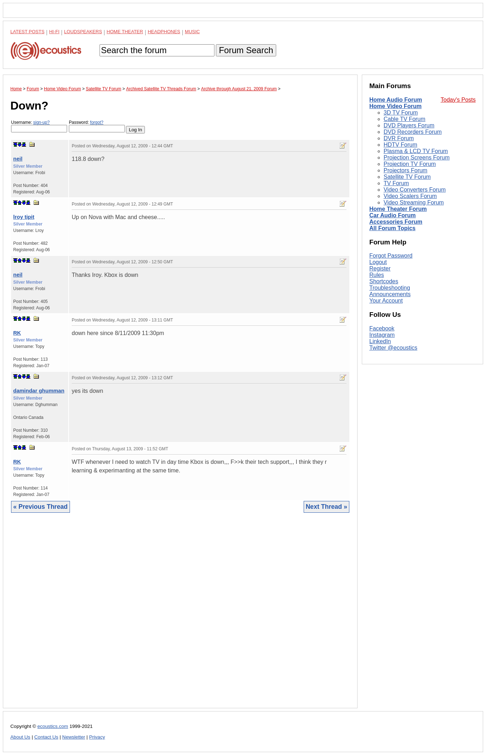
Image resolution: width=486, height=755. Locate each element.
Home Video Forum (395, 106)
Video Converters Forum (415, 190)
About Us (20, 737)
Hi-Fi (54, 31)
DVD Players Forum (409, 125)
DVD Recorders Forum (413, 132)
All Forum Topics (392, 228)
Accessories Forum (395, 222)
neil (17, 159)
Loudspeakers (83, 31)
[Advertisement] (180, 616)
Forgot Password (390, 256)
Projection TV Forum (410, 164)
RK (17, 333)
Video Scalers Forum (410, 196)
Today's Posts (458, 100)
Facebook (381, 328)
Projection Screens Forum (417, 157)
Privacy (97, 737)
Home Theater (125, 31)
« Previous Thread (40, 506)
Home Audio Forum (395, 100)
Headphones (164, 31)
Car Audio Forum (392, 215)
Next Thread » (326, 506)
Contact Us (46, 737)
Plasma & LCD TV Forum (416, 151)
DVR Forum (399, 138)
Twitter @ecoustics (393, 348)
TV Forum (396, 183)
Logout (378, 262)
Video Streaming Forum (414, 202)
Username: (39, 126)
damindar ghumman (38, 390)
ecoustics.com (52, 726)
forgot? (96, 122)
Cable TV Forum (404, 119)
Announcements (390, 294)
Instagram (382, 335)
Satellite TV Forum (407, 177)
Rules (376, 275)
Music (192, 31)
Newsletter (73, 737)
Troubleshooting (389, 288)
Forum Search (246, 50)
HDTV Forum (400, 145)
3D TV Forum (401, 113)
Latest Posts (27, 31)
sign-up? (41, 122)
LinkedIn (380, 341)
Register (380, 268)
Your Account (386, 301)
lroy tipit (23, 217)
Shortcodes (383, 281)
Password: (97, 126)
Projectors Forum (405, 170)
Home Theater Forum (398, 209)
